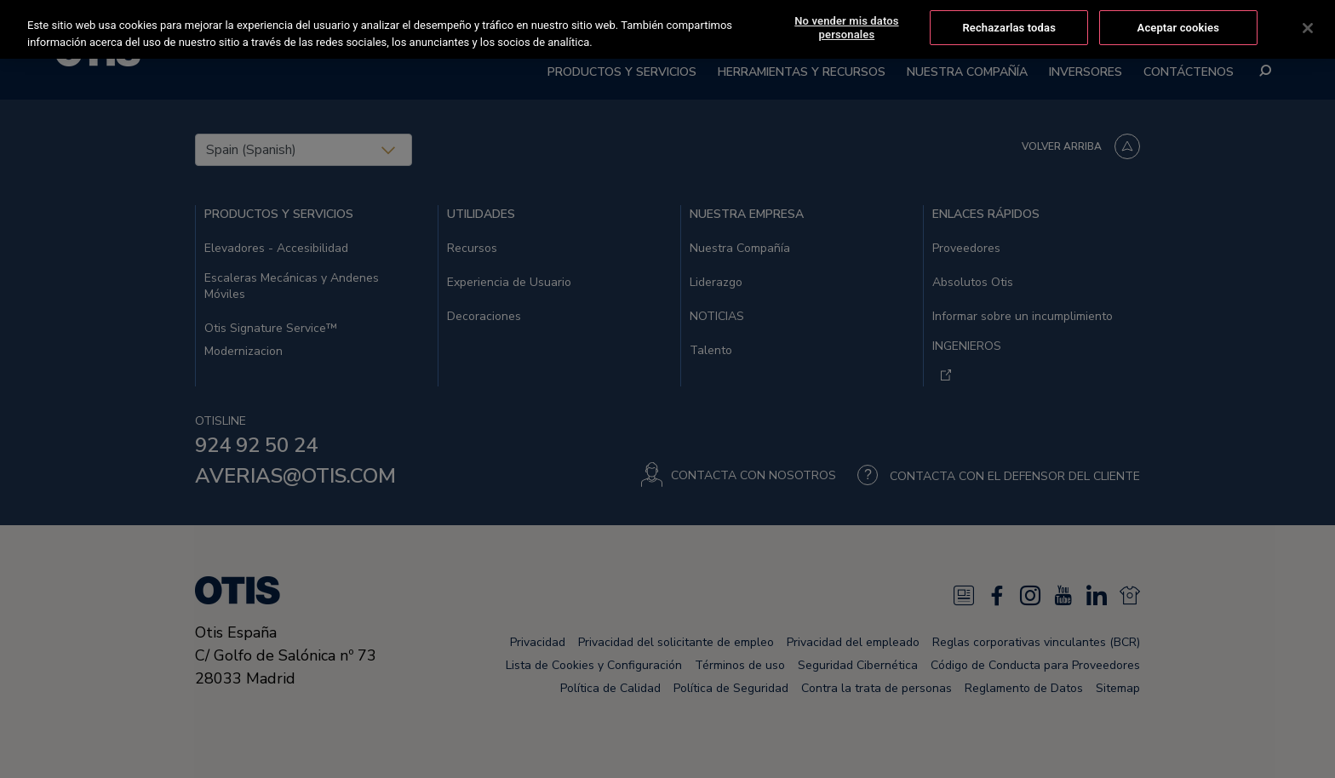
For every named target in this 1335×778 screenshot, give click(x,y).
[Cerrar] (1307, 28)
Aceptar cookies (1178, 27)
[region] (667, 29)
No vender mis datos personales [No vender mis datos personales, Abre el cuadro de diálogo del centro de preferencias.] (846, 27)
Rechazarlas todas (1009, 27)
